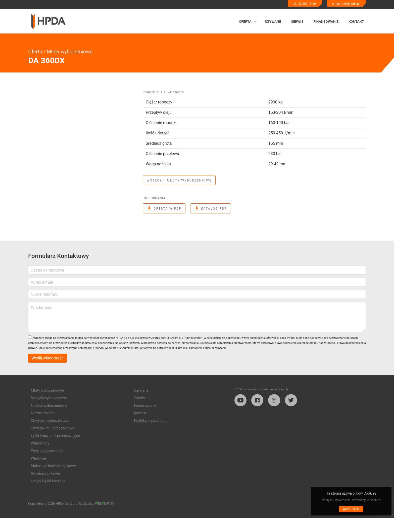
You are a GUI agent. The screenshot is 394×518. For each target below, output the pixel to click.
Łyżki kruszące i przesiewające (55, 436)
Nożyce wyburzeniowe (49, 405)
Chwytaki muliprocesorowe (52, 428)
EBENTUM (105, 503)
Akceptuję (351, 509)
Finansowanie (325, 21)
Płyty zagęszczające (47, 451)
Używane (273, 21)
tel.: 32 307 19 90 (304, 4)
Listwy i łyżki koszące (48, 481)
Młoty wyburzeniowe (69, 52)
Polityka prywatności (150, 421)
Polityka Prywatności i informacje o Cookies (351, 500)
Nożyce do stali (43, 413)
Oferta (245, 21)
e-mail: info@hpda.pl (346, 4)
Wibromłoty (40, 443)
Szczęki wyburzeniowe (49, 398)
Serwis (297, 21)
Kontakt (356, 21)
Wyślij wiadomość (47, 358)
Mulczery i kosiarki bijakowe (53, 466)
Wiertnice (38, 458)
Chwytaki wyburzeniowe (50, 421)
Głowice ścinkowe (45, 473)
